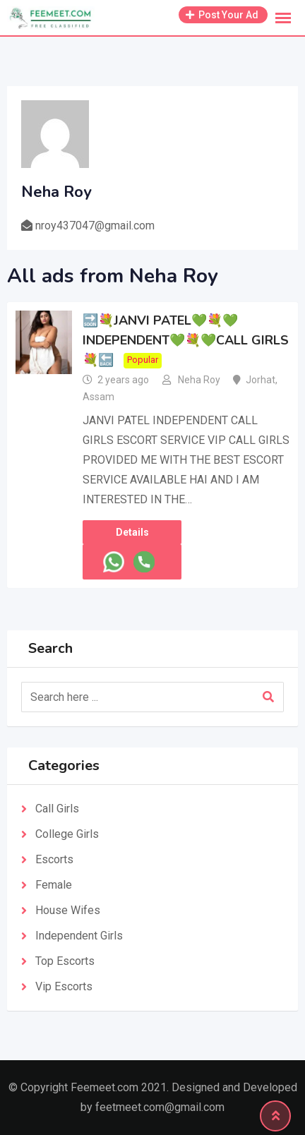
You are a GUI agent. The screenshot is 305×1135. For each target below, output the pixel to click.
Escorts (54, 859)
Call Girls (57, 808)
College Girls (67, 834)
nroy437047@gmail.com (95, 225)
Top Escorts (65, 961)
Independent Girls (79, 935)
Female (53, 884)
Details (132, 532)
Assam (98, 396)
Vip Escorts (63, 986)
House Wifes (67, 910)
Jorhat (260, 379)
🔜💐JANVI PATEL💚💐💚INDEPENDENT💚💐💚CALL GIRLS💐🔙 (186, 340)
